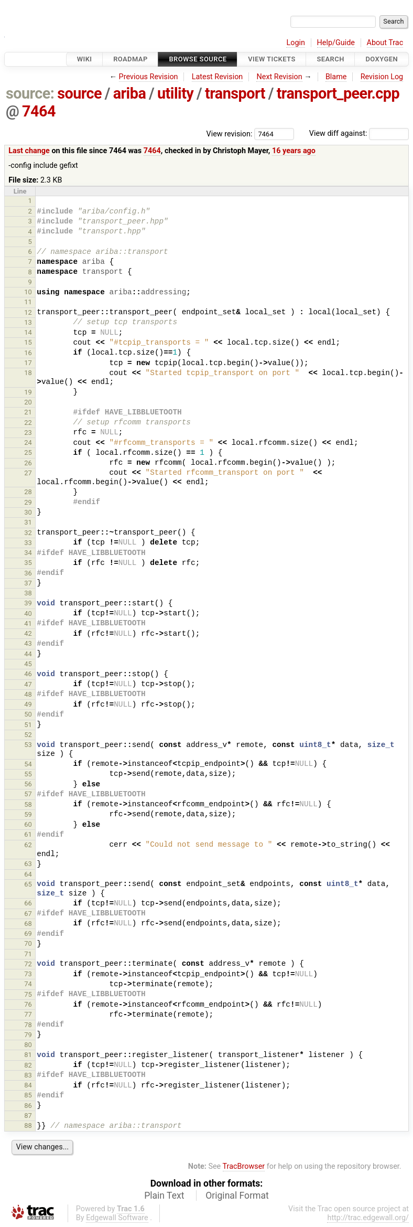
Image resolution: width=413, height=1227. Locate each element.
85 (28, 1095)
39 (28, 603)
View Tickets (271, 59)
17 (28, 363)
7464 (39, 111)
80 (28, 1045)
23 (28, 432)
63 (28, 864)
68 (28, 923)
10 (28, 292)
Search (330, 59)
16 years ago (294, 150)
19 (28, 392)
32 (28, 533)
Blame (336, 76)
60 (28, 824)
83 (28, 1075)
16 (28, 353)
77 (28, 1014)
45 (28, 664)
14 (28, 332)
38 (28, 593)
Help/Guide (336, 42)
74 (28, 984)
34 (28, 553)
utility (175, 93)
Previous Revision (148, 76)
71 (28, 954)
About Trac (385, 42)
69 (28, 933)
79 (28, 1035)
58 (28, 804)
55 (28, 774)
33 (28, 543)
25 (28, 452)
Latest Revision (217, 76)
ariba (129, 93)
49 (28, 704)
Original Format (237, 1195)
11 (28, 302)
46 (28, 674)
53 (28, 745)
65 (28, 884)
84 (28, 1085)
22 (28, 422)
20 (28, 402)
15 (28, 342)
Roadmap (130, 59)
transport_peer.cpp (338, 93)
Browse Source (197, 59)
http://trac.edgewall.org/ (368, 1217)
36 (28, 573)
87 (28, 1115)
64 (28, 874)
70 (28, 943)
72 (28, 964)
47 (28, 684)
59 (28, 814)
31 (28, 522)
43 (28, 643)
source (79, 93)
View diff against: (359, 133)
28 (28, 492)
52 (28, 735)
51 (28, 725)
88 (28, 1125)
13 (28, 322)
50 (28, 714)
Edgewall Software (117, 1217)
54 (28, 764)
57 (28, 794)
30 (28, 512)
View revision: (230, 133)
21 (28, 412)
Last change (29, 150)
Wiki (84, 59)
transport (235, 93)
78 (28, 1025)
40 (28, 613)
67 (28, 913)
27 (28, 473)
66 (28, 903)
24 (28, 442)
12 (28, 312)
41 (28, 623)
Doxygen (381, 59)
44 (28, 654)
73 (28, 974)
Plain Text (164, 1195)
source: (30, 93)
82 (28, 1065)
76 (28, 1004)
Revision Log (382, 76)
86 (28, 1105)
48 (28, 694)
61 (28, 834)
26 (28, 463)
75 (28, 994)
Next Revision (279, 76)
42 (28, 633)
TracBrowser (244, 1166)
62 (28, 845)
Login (295, 42)
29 (28, 502)
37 (28, 583)
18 (28, 373)
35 (28, 563)
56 (28, 784)
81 (28, 1055)
